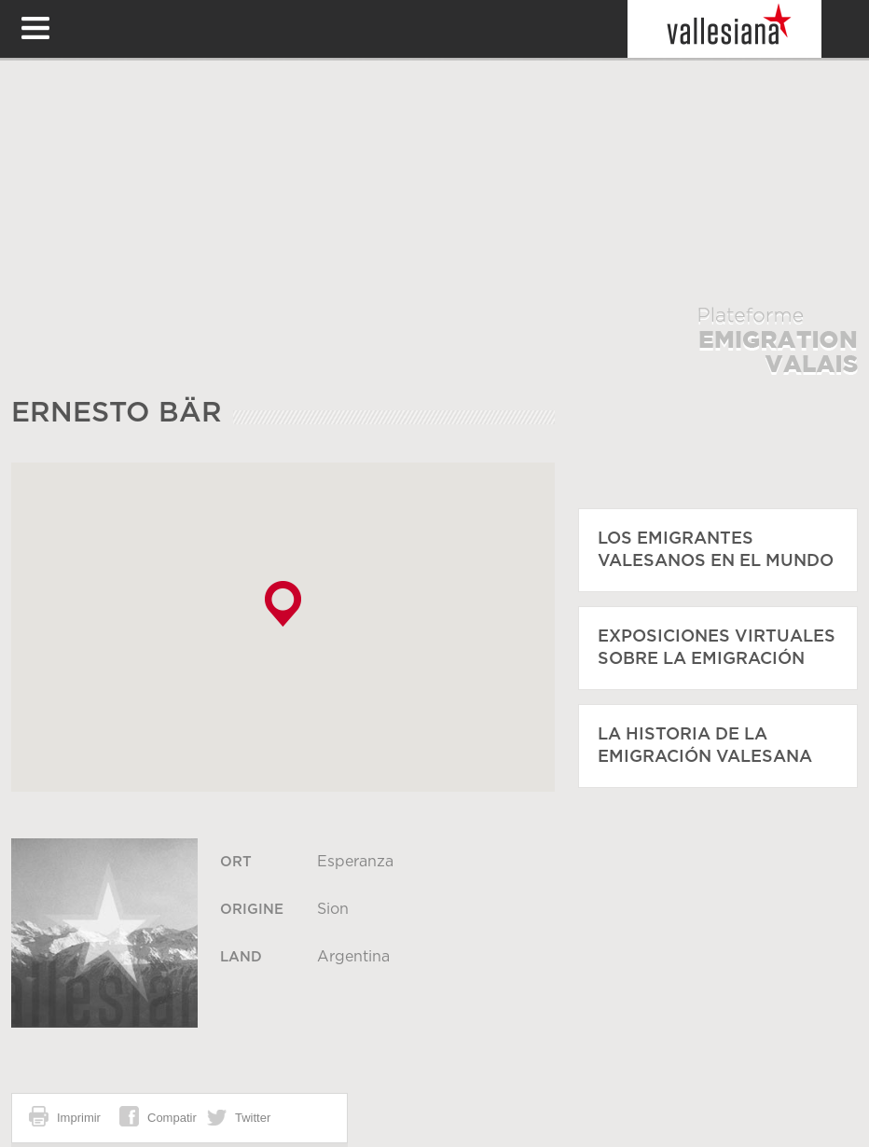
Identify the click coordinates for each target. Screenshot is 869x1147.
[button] (283, 604)
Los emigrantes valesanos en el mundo (716, 550)
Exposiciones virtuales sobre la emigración (716, 648)
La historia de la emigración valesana (705, 746)
